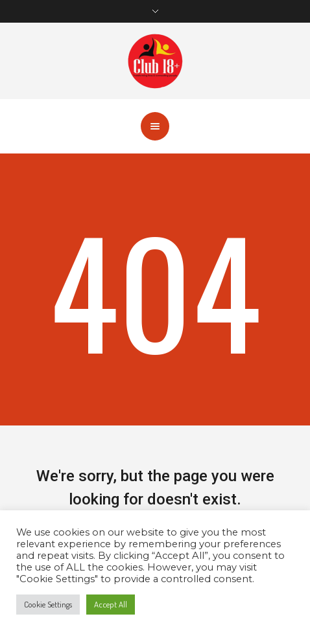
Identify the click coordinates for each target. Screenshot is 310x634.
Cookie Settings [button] (48, 604)
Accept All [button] (110, 604)
